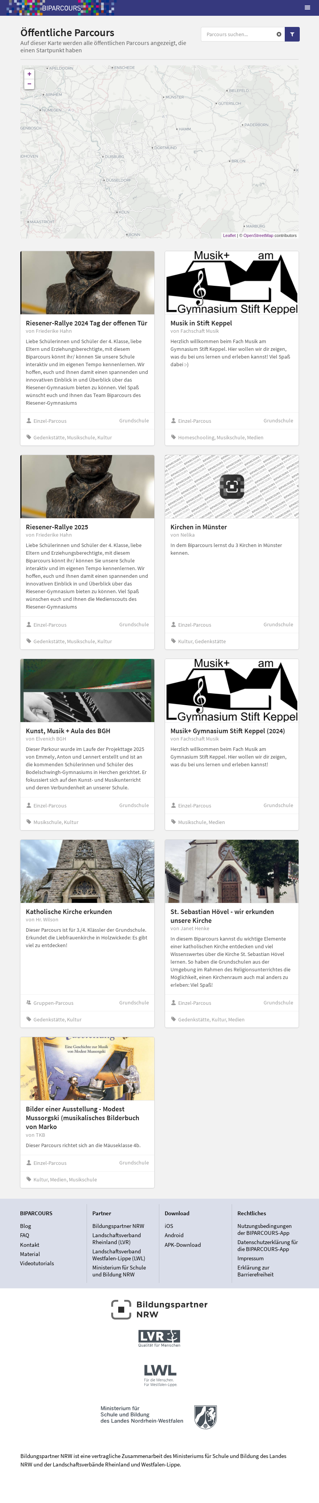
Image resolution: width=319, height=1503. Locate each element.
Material (30, 1254)
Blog (25, 1226)
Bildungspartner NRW (118, 1226)
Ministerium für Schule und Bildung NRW (119, 1271)
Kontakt (29, 1244)
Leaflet (229, 235)
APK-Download (183, 1244)
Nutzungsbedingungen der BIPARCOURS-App (264, 1229)
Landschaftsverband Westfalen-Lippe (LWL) (118, 1255)
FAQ (24, 1235)
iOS (169, 1226)
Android (174, 1235)
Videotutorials (37, 1263)
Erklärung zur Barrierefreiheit (255, 1271)
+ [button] (29, 74)
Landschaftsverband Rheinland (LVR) (116, 1238)
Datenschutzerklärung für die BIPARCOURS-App (267, 1245)
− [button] (29, 84)
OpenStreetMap (259, 235)
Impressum (250, 1258)
